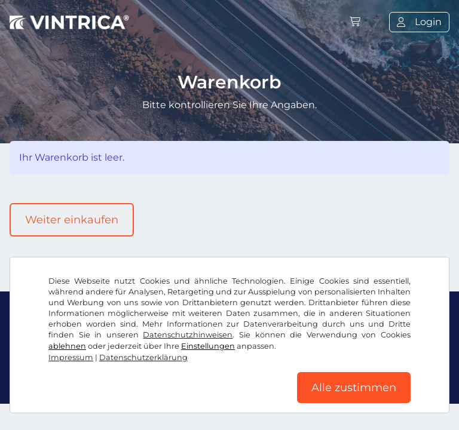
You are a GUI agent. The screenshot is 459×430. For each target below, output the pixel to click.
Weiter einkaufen (71, 219)
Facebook (40, 346)
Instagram (108, 346)
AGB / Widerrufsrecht (60, 372)
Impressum (372, 372)
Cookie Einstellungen (286, 372)
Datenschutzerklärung (172, 372)
